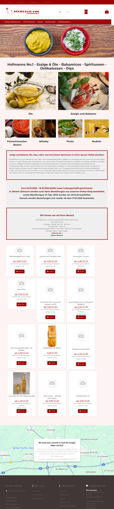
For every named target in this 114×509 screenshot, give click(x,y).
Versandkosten (22, 263)
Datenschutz (68, 500)
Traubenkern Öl (97, 348)
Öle (30, 113)
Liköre (41, 22)
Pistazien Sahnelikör (17, 348)
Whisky (44, 141)
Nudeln (96, 141)
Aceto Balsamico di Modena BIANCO (43, 303)
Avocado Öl (36, 443)
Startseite (62, 443)
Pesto (70, 141)
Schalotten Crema (70, 256)
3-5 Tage (20, 266)
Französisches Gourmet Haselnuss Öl (17, 303)
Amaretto (96, 256)
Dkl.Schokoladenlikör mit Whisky (70, 303)
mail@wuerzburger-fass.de (16, 480)
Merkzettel (20, 2)
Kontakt (61, 465)
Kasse (9, 2)
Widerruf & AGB (64, 454)
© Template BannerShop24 (56, 500)
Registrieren (33, 2)
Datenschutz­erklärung (66, 461)
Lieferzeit (62, 451)
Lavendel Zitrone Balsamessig (43, 349)
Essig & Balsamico (14, 22)
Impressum (63, 468)
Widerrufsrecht (64, 447)
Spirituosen (52, 22)
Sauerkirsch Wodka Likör (43, 257)
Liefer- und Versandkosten (67, 458)
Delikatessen (66, 22)
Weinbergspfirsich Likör (17, 256)
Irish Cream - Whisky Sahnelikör (70, 349)
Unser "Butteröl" (38, 447)
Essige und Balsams (83, 113)
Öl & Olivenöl (30, 22)
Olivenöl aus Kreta (38, 451)
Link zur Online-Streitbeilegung (69, 475)
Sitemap (62, 472)
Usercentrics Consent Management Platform (61, 412)
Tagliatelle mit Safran (96, 302)
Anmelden (47, 2)
